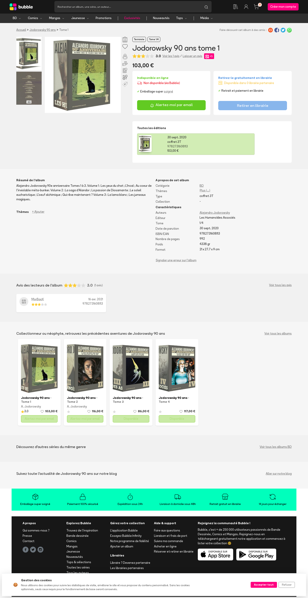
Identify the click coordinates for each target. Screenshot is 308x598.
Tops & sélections (78, 563)
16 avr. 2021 (95, 300)
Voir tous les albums (278, 334)
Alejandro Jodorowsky (215, 214)
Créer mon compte (283, 7)
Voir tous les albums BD (276, 448)
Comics (35, 19)
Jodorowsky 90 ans (42, 31)
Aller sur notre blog (279, 474)
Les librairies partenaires (127, 569)
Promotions (104, 19)
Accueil (21, 31)
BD (17, 19)
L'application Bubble (124, 531)
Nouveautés (161, 19)
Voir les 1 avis (171, 57)
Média (206, 19)
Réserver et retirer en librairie (173, 553)
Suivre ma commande (168, 542)
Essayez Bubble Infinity (125, 537)
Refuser (287, 584)
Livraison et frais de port (170, 537)
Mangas (57, 19)
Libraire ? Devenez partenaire (130, 564)
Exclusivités (132, 19)
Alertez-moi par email (171, 106)
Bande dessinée (77, 537)
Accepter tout (264, 584)
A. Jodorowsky (31, 407)
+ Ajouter (38, 213)
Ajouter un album (121, 547)
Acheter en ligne (165, 547)
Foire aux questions (167, 531)
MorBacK (37, 300)
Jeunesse (80, 19)
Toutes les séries (78, 568)
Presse (27, 537)
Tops (181, 19)
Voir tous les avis (280, 286)
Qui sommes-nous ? (36, 531)
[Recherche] (127, 7)
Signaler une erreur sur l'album (176, 261)
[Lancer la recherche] (206, 7)
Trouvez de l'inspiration (82, 531)
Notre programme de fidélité (129, 542)
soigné (168, 92)
